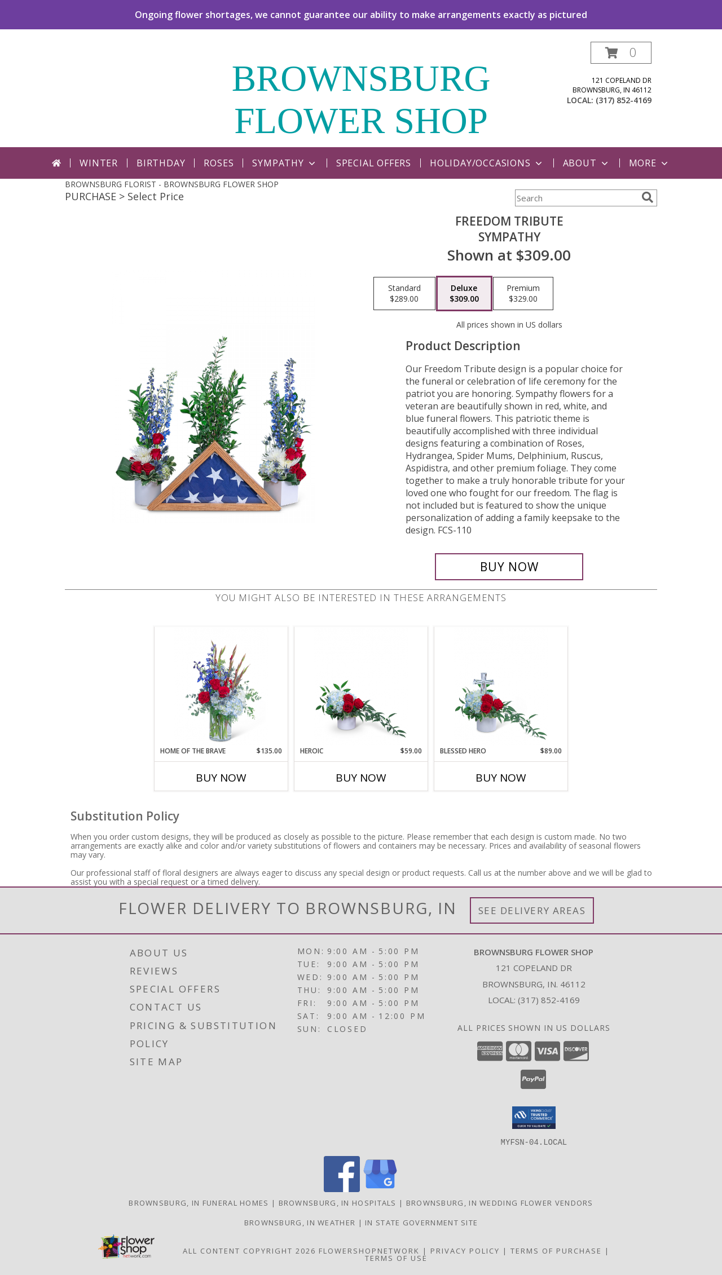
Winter (99, 163)
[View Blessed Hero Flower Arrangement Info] (501, 686)
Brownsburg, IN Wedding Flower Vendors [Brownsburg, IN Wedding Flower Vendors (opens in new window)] (499, 1202)
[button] (621, 53)
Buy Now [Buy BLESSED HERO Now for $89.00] (501, 777)
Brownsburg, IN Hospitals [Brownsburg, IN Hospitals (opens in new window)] (338, 1202)
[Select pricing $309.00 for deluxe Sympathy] (464, 293)
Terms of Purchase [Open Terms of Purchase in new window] (556, 1250)
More (649, 163)
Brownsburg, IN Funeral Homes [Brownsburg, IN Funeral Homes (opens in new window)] (198, 1202)
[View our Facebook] (342, 1188)
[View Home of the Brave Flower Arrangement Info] (221, 686)
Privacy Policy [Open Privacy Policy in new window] (465, 1250)
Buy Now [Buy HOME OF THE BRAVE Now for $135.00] (221, 777)
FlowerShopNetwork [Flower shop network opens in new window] (369, 1250)
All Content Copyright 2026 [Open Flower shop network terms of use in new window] (249, 1250)
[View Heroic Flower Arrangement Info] (361, 686)
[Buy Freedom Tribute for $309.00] (509, 566)
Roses (219, 163)
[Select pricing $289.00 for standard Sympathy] (404, 293)
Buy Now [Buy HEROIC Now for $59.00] (361, 777)
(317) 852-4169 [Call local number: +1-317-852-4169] (623, 100)
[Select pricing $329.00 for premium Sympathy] (523, 293)
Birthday (161, 163)
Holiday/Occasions (487, 163)
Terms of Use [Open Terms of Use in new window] (396, 1257)
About (586, 163)
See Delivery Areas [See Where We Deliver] (532, 910)
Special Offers (373, 163)
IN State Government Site (421, 1222)
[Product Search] (576, 198)
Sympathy (284, 163)
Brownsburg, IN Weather (300, 1222)
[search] (648, 197)
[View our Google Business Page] (380, 1188)
